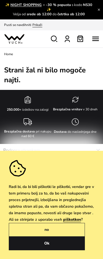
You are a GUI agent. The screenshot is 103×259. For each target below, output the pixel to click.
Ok (46, 243)
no (46, 229)
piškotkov (72, 219)
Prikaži (37, 25)
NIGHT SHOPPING (26, 4)
